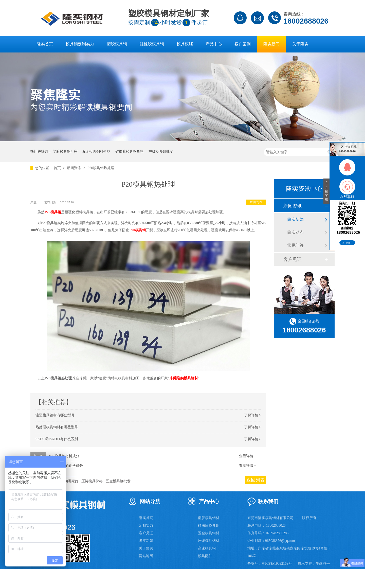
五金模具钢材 (208, 533)
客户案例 (242, 44)
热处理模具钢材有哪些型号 (56, 427)
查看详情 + (247, 456)
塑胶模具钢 (117, 44)
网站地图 (146, 556)
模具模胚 (185, 44)
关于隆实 (300, 44)
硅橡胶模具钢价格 (129, 151)
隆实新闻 (271, 44)
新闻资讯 (74, 168)
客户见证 (292, 259)
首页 (58, 168)
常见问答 (295, 245)
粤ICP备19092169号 (277, 563)
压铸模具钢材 (208, 541)
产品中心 (214, 44)
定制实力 (146, 525)
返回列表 (256, 202)
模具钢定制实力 (80, 44)
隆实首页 (45, 44)
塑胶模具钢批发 (160, 151)
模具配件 (205, 556)
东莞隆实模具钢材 (184, 378)
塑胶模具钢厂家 (65, 151)
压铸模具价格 (92, 481)
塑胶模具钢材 (208, 518)
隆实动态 (295, 232)
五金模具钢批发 (118, 481)
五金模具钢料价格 (96, 151)
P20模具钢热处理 (100, 168)
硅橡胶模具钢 (152, 44)
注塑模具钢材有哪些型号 (55, 415)
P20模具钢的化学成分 (66, 466)
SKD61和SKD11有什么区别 (56, 439)
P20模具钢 (53, 212)
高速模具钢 (207, 548)
